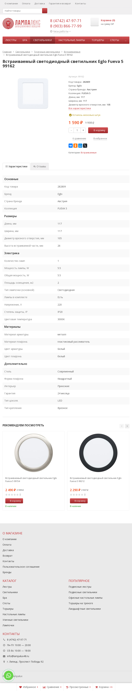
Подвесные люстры (80, 586)
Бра (25, 40)
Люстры (11, 40)
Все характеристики (80, 108)
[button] (121, 426)
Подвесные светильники (83, 592)
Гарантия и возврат (60, 3)
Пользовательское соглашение (21, 566)
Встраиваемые (89, 152)
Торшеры (98, 40)
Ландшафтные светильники (85, 608)
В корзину (97, 130)
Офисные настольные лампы (85, 597)
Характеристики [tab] (16, 166)
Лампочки (8, 625)
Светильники (42, 40)
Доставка (39, 3)
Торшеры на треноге (81, 603)
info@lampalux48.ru (18, 656)
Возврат (8, 555)
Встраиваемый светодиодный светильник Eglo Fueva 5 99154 (31, 479)
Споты (114, 40)
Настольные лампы (71, 40)
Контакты (80, 3)
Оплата (26, 3)
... (125, 40)
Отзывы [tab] (39, 166)
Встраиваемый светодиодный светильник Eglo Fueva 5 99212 (96, 479)
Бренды (7, 572)
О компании (11, 3)
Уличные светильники (15, 619)
